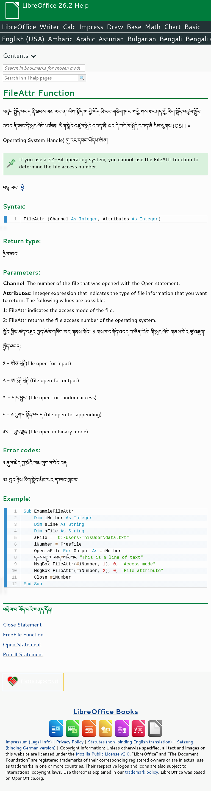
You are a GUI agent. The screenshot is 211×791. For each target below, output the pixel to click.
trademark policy (141, 771)
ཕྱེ (22, 187)
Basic (192, 26)
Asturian (111, 38)
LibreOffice (19, 26)
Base (134, 26)
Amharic (60, 38)
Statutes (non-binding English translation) (130, 741)
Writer (49, 26)
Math (153, 26)
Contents (15, 55)
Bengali (170, 38)
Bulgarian (141, 38)
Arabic (85, 38)
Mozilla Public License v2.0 (103, 753)
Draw (115, 26)
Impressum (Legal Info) (28, 741)
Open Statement (22, 643)
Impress (91, 26)
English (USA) (23, 38)
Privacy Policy (70, 741)
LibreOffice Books (105, 710)
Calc (69, 26)
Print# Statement (23, 653)
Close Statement (22, 623)
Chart (172, 26)
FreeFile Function (23, 633)
